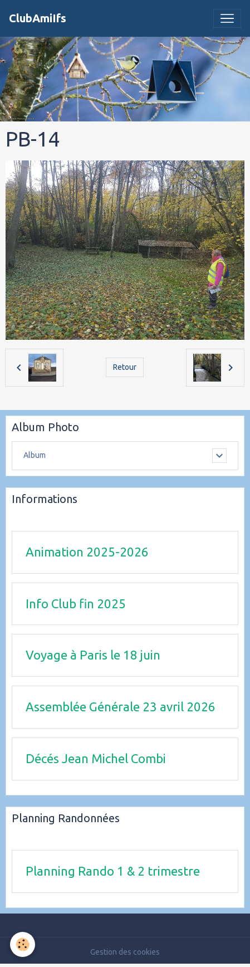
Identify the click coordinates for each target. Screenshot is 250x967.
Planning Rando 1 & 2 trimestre (113, 871)
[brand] (37, 18)
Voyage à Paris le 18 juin (93, 655)
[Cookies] (22, 944)
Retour (124, 367)
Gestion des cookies (125, 952)
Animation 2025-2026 (87, 552)
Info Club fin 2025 (76, 604)
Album (34, 455)
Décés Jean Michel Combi (96, 758)
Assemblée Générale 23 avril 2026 (120, 707)
